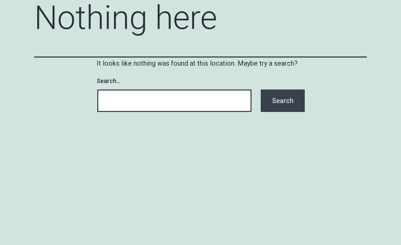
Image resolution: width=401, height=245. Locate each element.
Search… (108, 80)
